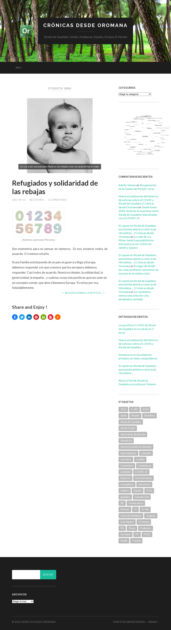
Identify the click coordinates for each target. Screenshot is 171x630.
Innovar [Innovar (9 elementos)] (124, 509)
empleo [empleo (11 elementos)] (124, 490)
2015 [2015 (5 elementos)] (123, 409)
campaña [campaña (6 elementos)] (146, 453)
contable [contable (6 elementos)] (125, 471)
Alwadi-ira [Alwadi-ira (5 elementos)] (126, 440)
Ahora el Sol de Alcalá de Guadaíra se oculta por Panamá (137, 382)
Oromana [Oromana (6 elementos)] (143, 521)
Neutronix (36, 199)
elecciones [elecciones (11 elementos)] (144, 484)
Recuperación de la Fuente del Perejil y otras (137, 186)
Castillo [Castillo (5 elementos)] (140, 459)
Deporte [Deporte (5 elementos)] (125, 478)
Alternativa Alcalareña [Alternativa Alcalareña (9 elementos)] (132, 434)
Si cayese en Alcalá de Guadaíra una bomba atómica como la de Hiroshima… (137, 369)
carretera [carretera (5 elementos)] (125, 459)
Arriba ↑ (153, 621)
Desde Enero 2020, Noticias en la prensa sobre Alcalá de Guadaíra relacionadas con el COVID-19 (139, 212)
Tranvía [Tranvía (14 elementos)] (136, 540)
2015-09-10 (18, 199)
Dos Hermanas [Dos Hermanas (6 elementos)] (143, 478)
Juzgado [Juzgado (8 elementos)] (150, 515)
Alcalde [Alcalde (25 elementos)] (135, 415)
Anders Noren (135, 621)
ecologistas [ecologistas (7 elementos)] (127, 484)
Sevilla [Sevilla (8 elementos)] (123, 540)
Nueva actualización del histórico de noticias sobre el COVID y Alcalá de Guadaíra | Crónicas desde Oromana (139, 201)
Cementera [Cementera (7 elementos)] (126, 465)
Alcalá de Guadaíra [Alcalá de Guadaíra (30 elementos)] (130, 421)
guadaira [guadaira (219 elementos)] (125, 496)
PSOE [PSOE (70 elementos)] (147, 534)
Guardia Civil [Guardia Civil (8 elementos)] (142, 496)
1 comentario (57, 199)
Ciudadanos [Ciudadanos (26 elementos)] (144, 465)
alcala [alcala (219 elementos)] (123, 415)
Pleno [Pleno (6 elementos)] (132, 528)
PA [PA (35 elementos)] (122, 528)
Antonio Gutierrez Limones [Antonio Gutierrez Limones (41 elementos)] (135, 446)
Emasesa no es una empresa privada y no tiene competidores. (138, 356)
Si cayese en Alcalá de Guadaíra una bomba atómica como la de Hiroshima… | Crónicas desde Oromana (137, 231)
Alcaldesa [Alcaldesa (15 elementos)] (149, 415)
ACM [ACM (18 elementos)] (145, 409)
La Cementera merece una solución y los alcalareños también (135, 295)
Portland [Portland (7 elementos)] (125, 534)
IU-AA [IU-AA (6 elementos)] (145, 509)
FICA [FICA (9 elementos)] (149, 490)
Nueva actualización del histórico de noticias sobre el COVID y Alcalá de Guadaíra (139, 343)
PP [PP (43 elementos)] (137, 534)
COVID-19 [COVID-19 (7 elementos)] (141, 471)
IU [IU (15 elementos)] (135, 509)
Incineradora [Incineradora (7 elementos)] (136, 503)
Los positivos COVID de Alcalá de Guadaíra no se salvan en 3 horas (137, 328)
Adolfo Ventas (127, 185)
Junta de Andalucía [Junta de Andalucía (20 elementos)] (130, 515)
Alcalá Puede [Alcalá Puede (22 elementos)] (127, 428)
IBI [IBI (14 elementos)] (122, 503)
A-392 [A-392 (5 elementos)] (134, 409)
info (19, 67)
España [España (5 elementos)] (137, 490)
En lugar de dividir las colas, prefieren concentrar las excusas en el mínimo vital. (139, 269)
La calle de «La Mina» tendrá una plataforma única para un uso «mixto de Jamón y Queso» (136, 242)
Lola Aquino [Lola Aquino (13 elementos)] (127, 521)
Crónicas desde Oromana (85, 25)
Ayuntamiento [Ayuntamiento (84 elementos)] (128, 453)
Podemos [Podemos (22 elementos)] (145, 528)
